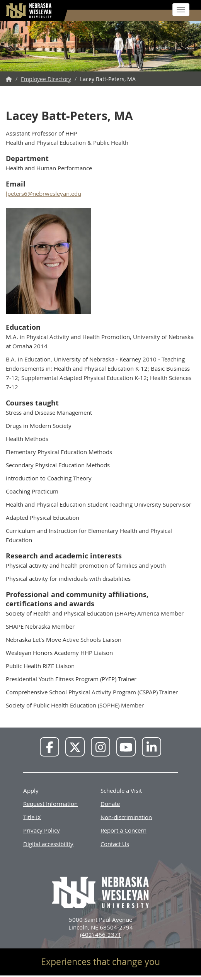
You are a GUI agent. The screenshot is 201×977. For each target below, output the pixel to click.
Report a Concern (123, 830)
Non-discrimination (126, 817)
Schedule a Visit (121, 790)
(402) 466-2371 (100, 934)
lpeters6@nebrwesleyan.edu (43, 193)
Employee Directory (46, 79)
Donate (110, 803)
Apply (31, 790)
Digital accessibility (48, 843)
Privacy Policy (41, 830)
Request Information (50, 803)
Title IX (32, 817)
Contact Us (114, 843)
